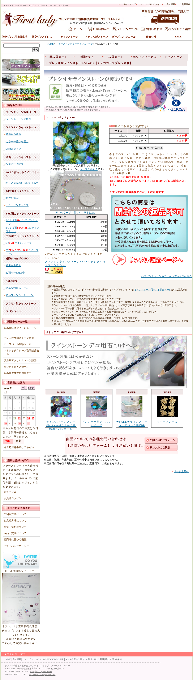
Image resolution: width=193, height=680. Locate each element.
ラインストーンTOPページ (21, 112)
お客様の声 (91, 659)
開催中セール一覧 (17, 321)
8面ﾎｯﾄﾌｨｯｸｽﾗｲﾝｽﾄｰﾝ (17, 258)
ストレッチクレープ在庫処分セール (21, 352)
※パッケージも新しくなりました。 (76, 212)
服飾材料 (151, 36)
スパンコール (13, 311)
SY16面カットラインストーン (22, 236)
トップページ (173, 56)
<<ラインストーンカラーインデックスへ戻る (166, 276)
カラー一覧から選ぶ (17, 141)
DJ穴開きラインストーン (20, 191)
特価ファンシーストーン (20, 295)
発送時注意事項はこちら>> (19, 447)
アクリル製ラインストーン (21, 303)
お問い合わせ (116, 659)
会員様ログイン (12, 498)
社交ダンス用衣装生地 (14, 36)
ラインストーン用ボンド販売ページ (152, 289)
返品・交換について (15, 533)
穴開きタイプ (13, 148)
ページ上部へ (181, 471)
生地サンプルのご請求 (53, 659)
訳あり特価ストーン (17, 287)
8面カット (87, 56)
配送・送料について (15, 526)
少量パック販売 (14, 164)
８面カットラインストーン (21, 157)
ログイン (26, 460)
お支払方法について (15, 520)
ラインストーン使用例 (18, 119)
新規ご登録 (13, 460)
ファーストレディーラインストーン (74, 43)
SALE (178, 36)
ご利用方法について (15, 514)
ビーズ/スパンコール (123, 36)
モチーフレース (167, 421)
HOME (50, 43)
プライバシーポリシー (16, 545)
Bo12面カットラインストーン (22, 213)
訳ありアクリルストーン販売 (20, 360)
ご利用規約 (185, 4)
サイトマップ (129, 4)
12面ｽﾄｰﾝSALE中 (15, 272)
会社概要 (171, 4)
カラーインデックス (17, 205)
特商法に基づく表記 (15, 539)
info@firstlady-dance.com (41, 671)
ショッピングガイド (18, 508)
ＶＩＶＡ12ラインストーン (21, 127)
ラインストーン (69, 36)
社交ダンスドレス (42, 36)
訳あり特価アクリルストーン (20, 328)
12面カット (116, 56)
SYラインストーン (19, 242)
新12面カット (59, 56)
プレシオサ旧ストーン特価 (19, 337)
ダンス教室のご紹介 (74, 659)
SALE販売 (11, 281)
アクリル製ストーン (96, 36)
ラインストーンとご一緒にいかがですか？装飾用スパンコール (61, 425)
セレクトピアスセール (16, 366)
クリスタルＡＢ (89, 169)
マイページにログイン (151, 4)
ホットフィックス (144, 56)
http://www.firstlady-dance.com (42, 674)
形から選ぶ (12, 197)
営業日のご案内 (16, 382)
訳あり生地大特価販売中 (17, 373)
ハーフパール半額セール (17, 344)
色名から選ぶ (13, 134)
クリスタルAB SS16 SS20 (22, 182)
